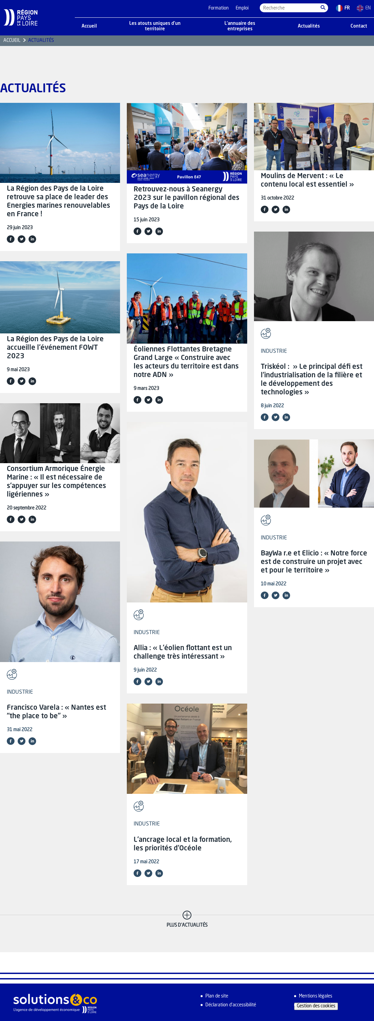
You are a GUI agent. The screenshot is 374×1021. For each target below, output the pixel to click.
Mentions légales (315, 996)
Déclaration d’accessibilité (230, 1005)
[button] (323, 7)
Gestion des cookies (316, 1006)
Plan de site (216, 996)
